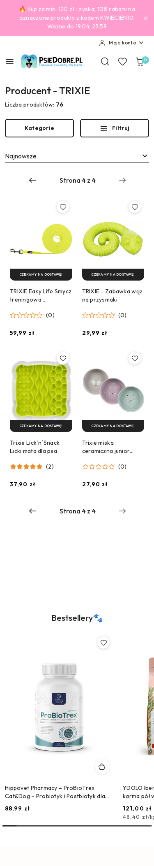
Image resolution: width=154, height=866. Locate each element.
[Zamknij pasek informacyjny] (145, 18)
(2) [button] (50, 466)
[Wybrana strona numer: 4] (77, 180)
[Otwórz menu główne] (9, 61)
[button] (32, 315)
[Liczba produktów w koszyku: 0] (139, 61)
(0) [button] (50, 315)
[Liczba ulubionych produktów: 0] (122, 61)
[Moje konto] (121, 43)
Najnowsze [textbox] (21, 156)
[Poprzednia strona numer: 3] (32, 180)
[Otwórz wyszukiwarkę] (105, 61)
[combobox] (77, 156)
